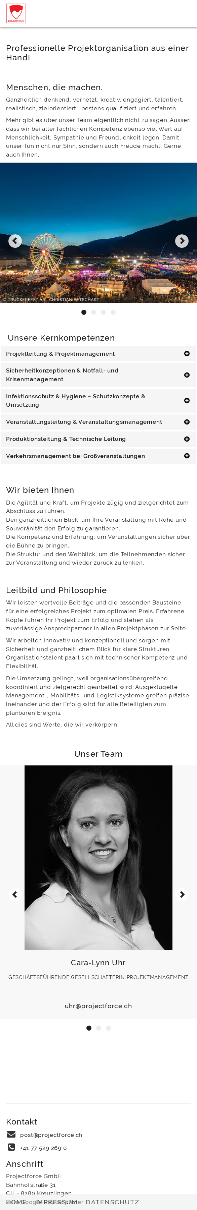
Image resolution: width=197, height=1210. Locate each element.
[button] (84, 312)
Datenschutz (112, 1202)
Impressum (56, 1202)
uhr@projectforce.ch (98, 1006)
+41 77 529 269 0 (43, 1148)
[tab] (98, 354)
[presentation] (15, 241)
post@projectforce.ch (51, 1135)
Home (16, 1202)
